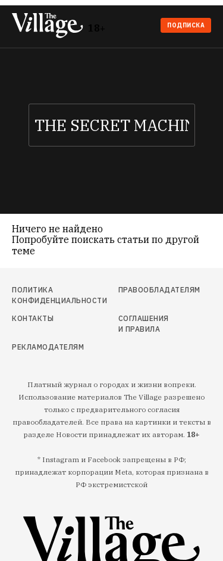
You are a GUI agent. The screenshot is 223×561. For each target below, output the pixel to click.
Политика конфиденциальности (41, 295)
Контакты (33, 318)
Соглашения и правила (143, 324)
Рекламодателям (41, 346)
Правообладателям (144, 289)
